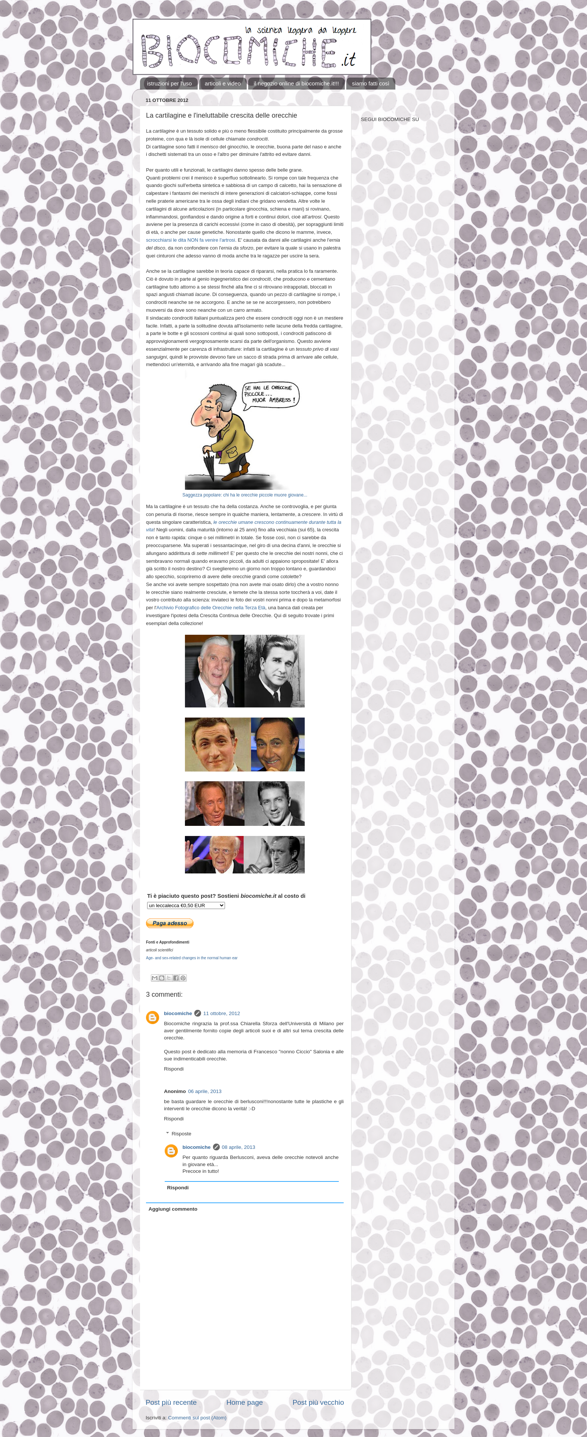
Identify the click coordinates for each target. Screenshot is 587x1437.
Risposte (182, 1133)
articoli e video (223, 83)
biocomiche (178, 1013)
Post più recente (171, 1402)
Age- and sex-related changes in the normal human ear (192, 958)
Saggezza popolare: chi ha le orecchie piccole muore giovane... (244, 495)
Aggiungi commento (173, 1209)
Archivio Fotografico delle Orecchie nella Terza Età (210, 607)
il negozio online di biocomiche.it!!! (296, 83)
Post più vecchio (318, 1402)
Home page (244, 1402)
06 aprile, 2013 (205, 1091)
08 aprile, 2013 (238, 1147)
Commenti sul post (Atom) (197, 1418)
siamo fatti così (370, 83)
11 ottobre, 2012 (221, 1013)
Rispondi (174, 1069)
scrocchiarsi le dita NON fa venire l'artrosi (190, 240)
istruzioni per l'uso (169, 83)
